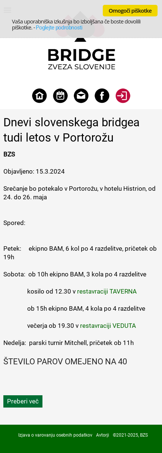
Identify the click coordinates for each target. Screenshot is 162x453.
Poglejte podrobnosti (59, 27)
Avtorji (102, 435)
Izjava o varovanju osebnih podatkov (55, 435)
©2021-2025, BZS (130, 435)
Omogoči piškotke (130, 10)
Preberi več (23, 401)
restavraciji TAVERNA (107, 291)
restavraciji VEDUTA (108, 325)
